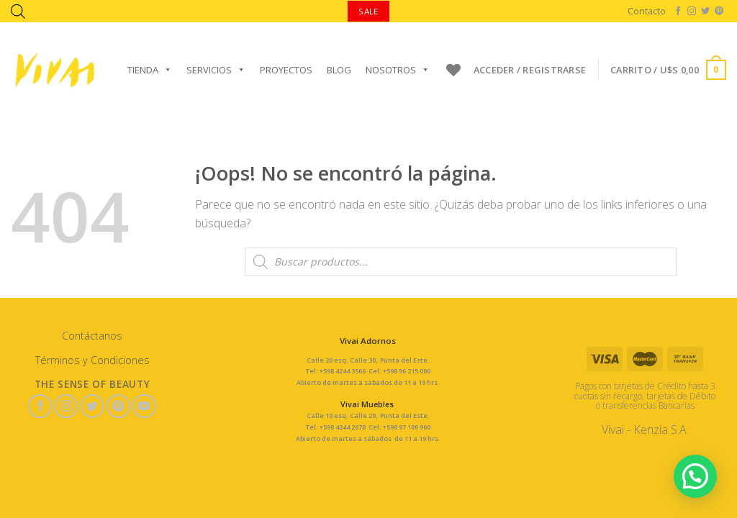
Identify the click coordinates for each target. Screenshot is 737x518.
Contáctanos (92, 335)
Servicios (215, 69)
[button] (695, 475)
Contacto (647, 10)
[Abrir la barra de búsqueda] (18, 11)
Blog (339, 69)
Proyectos (286, 69)
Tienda (149, 69)
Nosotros (398, 69)
